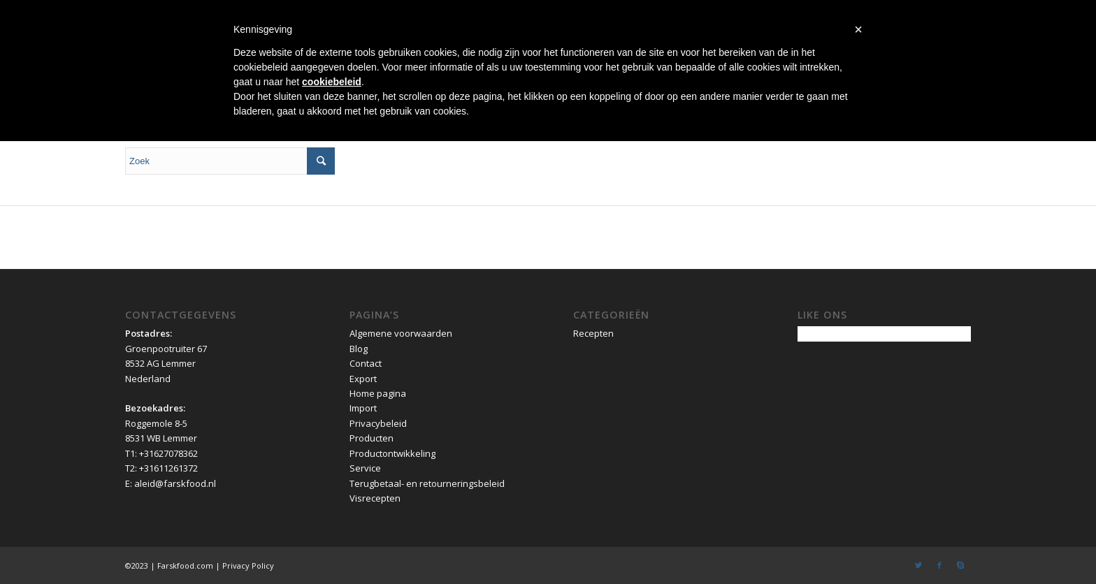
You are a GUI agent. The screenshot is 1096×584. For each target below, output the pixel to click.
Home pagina (377, 393)
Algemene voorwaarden (400, 333)
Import (363, 408)
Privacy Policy (248, 565)
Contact (365, 363)
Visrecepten (375, 498)
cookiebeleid (331, 81)
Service (365, 468)
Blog (358, 348)
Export (363, 378)
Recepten (593, 333)
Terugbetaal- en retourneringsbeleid (427, 483)
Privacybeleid (378, 423)
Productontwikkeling (392, 453)
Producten (371, 438)
